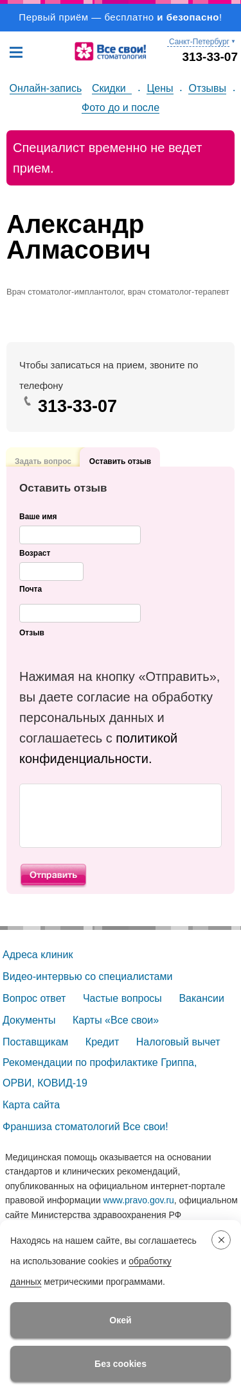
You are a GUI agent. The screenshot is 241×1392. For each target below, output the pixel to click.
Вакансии (201, 998)
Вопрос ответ (34, 998)
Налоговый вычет (178, 1041)
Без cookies (120, 1364)
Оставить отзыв (120, 461)
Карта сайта (31, 1104)
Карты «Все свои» (116, 1020)
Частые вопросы (122, 998)
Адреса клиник (38, 954)
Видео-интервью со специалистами (87, 976)
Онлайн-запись (46, 88)
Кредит (102, 1041)
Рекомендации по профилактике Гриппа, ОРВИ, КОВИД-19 (101, 1072)
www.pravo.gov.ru (138, 1200)
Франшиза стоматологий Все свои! (85, 1126)
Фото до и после (120, 107)
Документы (29, 1020)
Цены (160, 88)
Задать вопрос (43, 447)
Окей (120, 1320)
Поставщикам (35, 1041)
